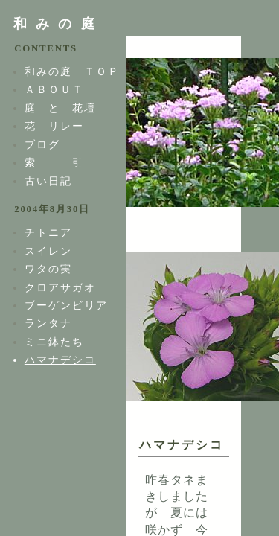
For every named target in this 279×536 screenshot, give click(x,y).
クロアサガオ (60, 287)
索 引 (54, 162)
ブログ (42, 144)
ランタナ (48, 323)
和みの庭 (58, 23)
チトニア (48, 232)
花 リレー (54, 126)
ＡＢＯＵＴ (54, 89)
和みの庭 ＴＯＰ (72, 71)
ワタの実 (48, 269)
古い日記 (48, 181)
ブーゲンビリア (66, 305)
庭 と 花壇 (60, 108)
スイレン (48, 251)
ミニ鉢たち (54, 342)
